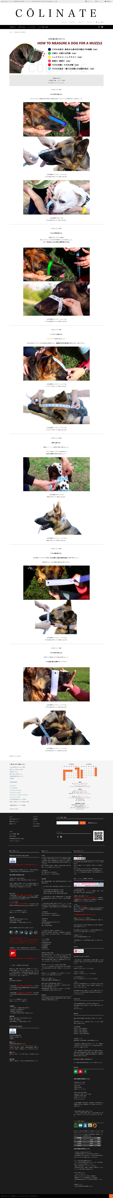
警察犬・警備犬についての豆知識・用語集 (19, 801)
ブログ (11, 831)
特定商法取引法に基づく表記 (16, 838)
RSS (10, 836)
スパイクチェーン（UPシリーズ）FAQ (18, 794)
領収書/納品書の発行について (16, 776)
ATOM (14, 836)
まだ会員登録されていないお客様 (17, 767)
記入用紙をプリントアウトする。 (56, 82)
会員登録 (108, 1)
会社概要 (12, 778)
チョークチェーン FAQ (15, 792)
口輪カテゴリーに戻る (14, 756)
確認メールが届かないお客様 (16, 769)
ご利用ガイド (12, 27)
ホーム (10, 32)
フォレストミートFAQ (15, 797)
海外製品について (14, 771)
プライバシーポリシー (14, 840)
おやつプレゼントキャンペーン (24, 905)
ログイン (98, 1)
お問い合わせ (21, 27)
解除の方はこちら (92, 822)
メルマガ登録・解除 (42, 27)
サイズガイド (13, 785)
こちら (64, 898)
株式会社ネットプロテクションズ (90, 907)
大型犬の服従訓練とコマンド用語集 (18, 799)
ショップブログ (31, 27)
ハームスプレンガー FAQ (15, 790)
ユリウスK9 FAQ (13, 788)
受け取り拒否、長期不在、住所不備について (51, 979)
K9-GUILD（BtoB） (14, 808)
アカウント (89, 1)
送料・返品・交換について (16, 773)
